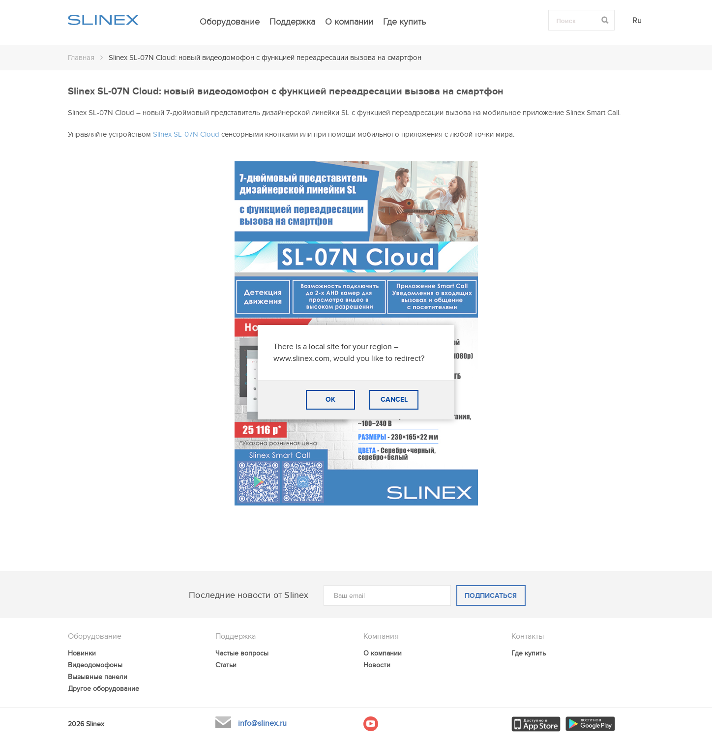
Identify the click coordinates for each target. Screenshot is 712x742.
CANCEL (394, 399)
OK (330, 399)
